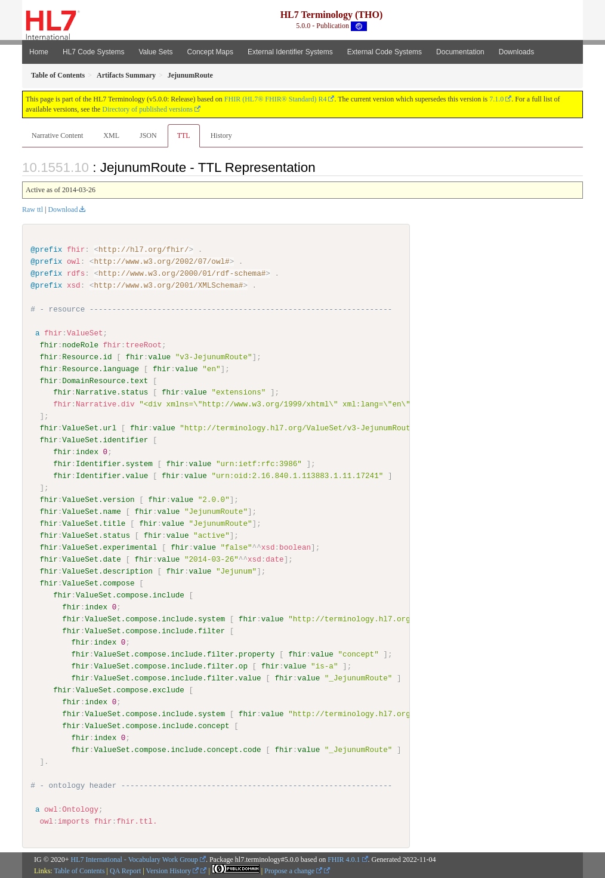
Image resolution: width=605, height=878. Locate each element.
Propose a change (293, 871)
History (221, 135)
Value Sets (155, 52)
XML (111, 135)
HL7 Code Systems (93, 52)
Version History (172, 871)
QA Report (125, 871)
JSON (148, 135)
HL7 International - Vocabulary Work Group (134, 859)
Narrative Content (57, 135)
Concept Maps (210, 52)
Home (38, 52)
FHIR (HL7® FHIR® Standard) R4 (275, 99)
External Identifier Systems (290, 52)
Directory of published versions (147, 109)
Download (63, 209)
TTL (183, 135)
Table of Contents (79, 871)
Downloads (516, 52)
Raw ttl (32, 209)
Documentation (460, 52)
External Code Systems (384, 52)
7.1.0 (496, 99)
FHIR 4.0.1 (344, 859)
